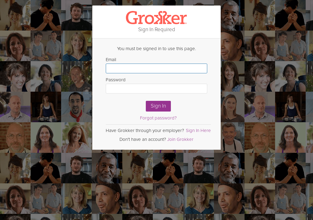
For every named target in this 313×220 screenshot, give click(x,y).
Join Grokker (180, 139)
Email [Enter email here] (156, 65)
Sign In (158, 106)
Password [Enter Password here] (156, 85)
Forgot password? (158, 118)
